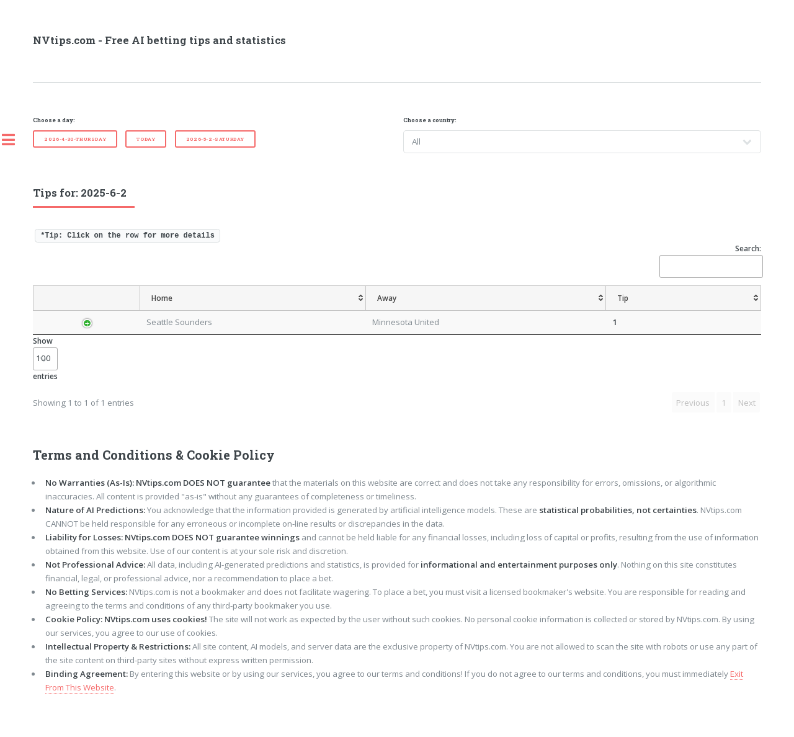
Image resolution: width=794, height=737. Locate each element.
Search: (710, 260)
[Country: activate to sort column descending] (86, 310)
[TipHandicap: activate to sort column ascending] (449, 310)
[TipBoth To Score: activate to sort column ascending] (673, 310)
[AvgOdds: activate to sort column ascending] (396, 310)
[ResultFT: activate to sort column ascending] (737, 310)
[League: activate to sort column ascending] (140, 310)
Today (145, 139)
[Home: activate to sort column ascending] (209, 310)
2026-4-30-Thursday (75, 139)
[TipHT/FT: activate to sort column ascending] (539, 310)
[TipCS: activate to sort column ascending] (496, 310)
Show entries (45, 383)
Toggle (15, 139)
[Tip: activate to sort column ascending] (354, 310)
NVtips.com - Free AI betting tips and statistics (159, 40)
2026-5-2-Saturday (215, 139)
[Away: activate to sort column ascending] (293, 310)
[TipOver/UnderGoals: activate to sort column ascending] (599, 310)
